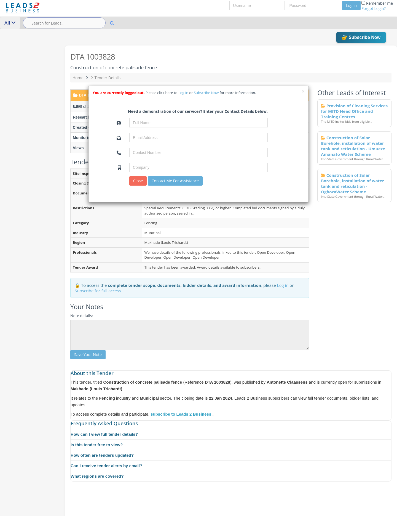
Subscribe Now (207, 92)
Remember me (377, 6)
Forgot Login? (373, 8)
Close (138, 180)
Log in (351, 5)
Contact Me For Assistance (175, 180)
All (10, 22)
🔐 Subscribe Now (361, 37)
